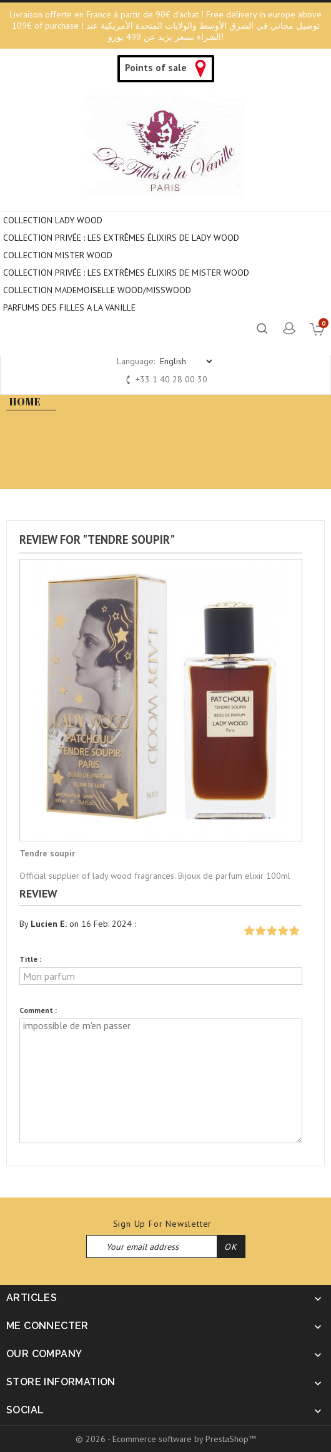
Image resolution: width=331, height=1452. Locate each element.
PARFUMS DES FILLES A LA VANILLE (69, 307)
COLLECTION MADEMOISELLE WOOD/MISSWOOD (97, 290)
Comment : (38, 1010)
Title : (30, 959)
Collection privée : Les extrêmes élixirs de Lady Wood (121, 237)
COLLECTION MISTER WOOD (57, 255)
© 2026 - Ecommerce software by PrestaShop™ (166, 1439)
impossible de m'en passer (160, 1081)
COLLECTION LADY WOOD (52, 220)
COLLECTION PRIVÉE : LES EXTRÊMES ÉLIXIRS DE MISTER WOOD (126, 272)
